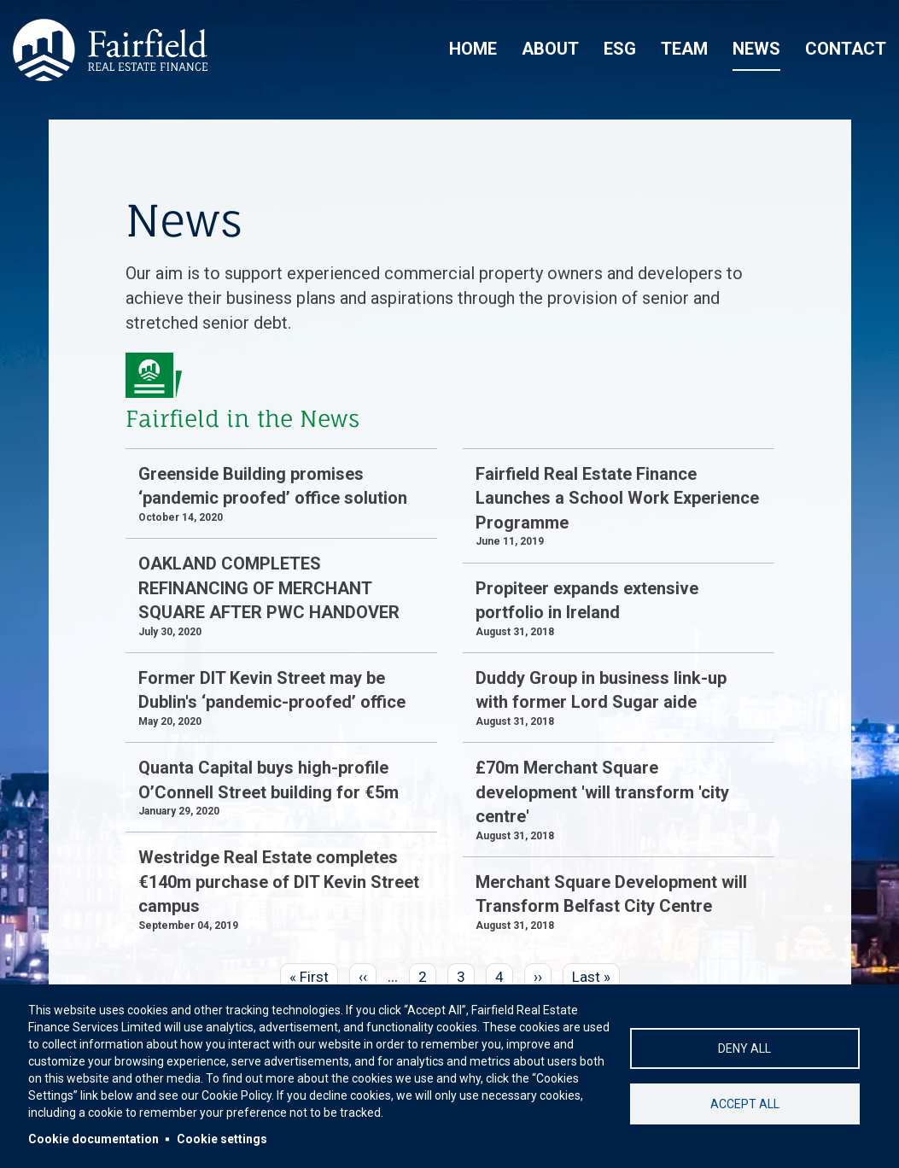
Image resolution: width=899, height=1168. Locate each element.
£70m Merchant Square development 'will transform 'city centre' (602, 791)
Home (473, 48)
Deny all (744, 1048)
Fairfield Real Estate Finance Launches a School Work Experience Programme (617, 498)
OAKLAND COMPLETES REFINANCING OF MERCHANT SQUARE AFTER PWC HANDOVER (269, 587)
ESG (620, 48)
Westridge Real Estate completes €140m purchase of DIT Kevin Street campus (278, 881)
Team (684, 48)
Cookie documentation (93, 1139)
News (756, 48)
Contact (845, 48)
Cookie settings (222, 1139)
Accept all (744, 1104)
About (550, 48)
